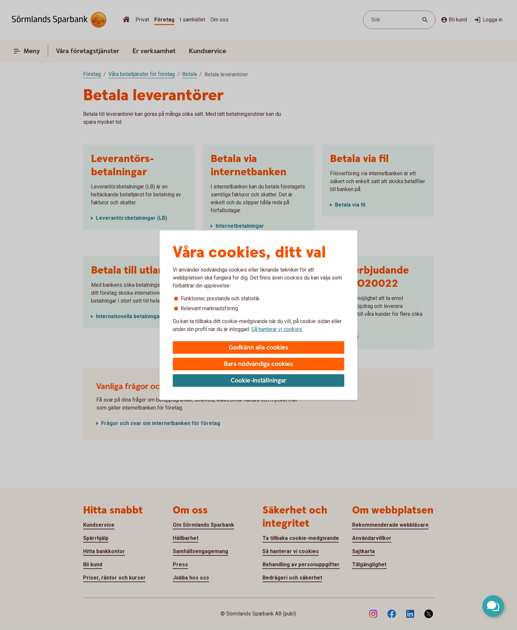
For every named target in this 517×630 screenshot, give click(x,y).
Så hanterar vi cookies (276, 329)
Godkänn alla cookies (258, 348)
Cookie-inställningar (259, 381)
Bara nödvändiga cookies (258, 364)
